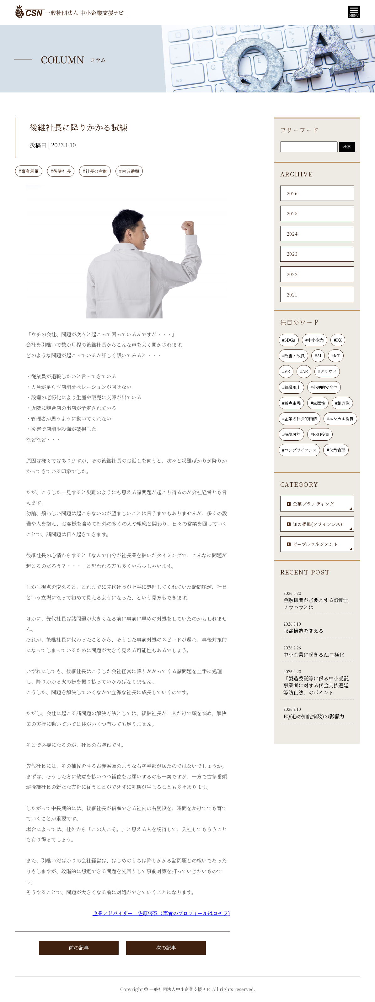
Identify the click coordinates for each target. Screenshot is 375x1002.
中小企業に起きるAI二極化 (317, 651)
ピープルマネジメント (319, 545)
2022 (292, 274)
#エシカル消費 (340, 419)
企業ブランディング (319, 505)
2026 (292, 193)
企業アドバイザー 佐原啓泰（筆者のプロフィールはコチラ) (161, 913)
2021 (292, 294)
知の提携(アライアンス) (319, 525)
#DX (338, 340)
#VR (286, 371)
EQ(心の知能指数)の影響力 (317, 713)
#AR (304, 371)
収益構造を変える (317, 627)
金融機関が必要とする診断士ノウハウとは (317, 600)
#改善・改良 (293, 356)
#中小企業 (314, 340)
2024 (292, 234)
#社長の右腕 (95, 171)
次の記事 (166, 947)
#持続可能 (291, 434)
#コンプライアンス (299, 450)
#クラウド (327, 371)
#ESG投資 (320, 434)
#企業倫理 (336, 450)
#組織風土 (291, 387)
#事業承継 (29, 171)
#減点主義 (291, 403)
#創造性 (342, 403)
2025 (292, 213)
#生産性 (318, 403)
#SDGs (288, 340)
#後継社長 (61, 171)
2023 (292, 254)
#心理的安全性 (324, 387)
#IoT (335, 356)
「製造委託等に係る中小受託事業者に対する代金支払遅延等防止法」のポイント (317, 682)
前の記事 (79, 947)
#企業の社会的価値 (299, 419)
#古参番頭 (129, 171)
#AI (318, 356)
